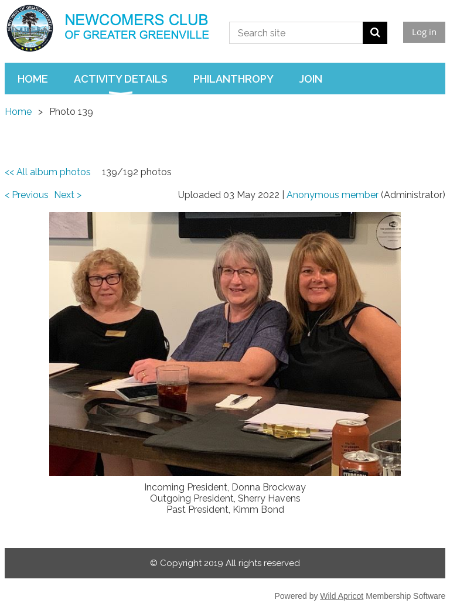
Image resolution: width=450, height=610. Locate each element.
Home (18, 111)
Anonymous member (333, 194)
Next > (67, 194)
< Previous (27, 194)
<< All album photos (48, 172)
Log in (424, 32)
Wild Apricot (341, 596)
